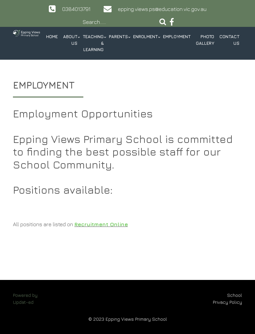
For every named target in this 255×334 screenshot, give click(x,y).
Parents (118, 36)
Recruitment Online (101, 224)
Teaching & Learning (93, 43)
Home (52, 36)
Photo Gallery (205, 40)
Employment (177, 36)
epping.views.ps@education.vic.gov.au (162, 9)
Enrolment (145, 36)
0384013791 (76, 9)
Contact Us (229, 40)
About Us (70, 40)
